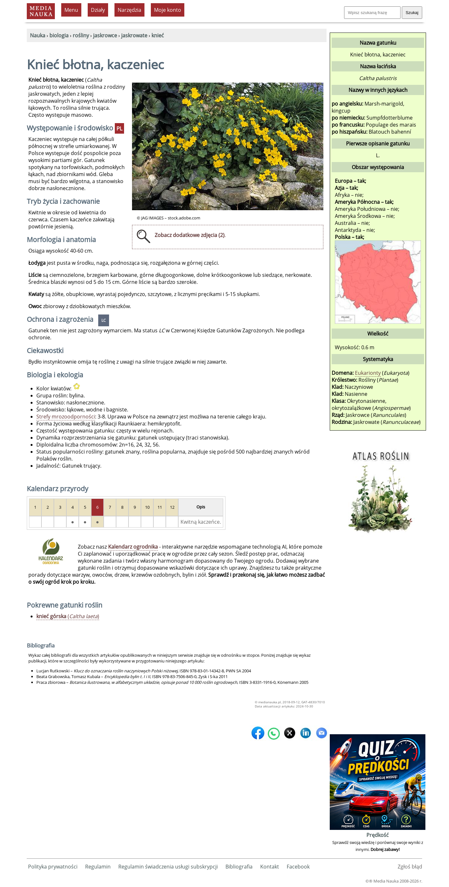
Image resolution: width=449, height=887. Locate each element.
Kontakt (269, 866)
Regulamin (98, 866)
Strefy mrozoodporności (65, 416)
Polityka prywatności (52, 866)
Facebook (298, 866)
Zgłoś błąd (410, 866)
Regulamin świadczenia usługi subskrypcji (168, 866)
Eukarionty (368, 372)
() (67, 616)
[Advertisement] (377, 637)
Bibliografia (239, 866)
